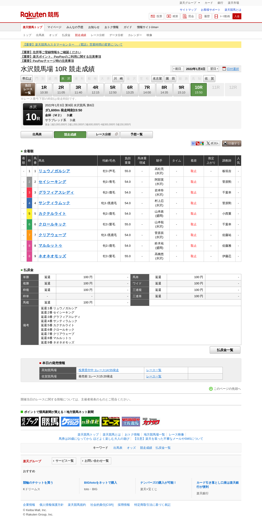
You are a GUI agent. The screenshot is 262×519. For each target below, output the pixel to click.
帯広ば (26, 78)
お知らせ (93, 27)
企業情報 (29, 504)
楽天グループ (188, 2)
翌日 (213, 68)
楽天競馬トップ (32, 27)
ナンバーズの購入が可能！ (158, 482)
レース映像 (176, 434)
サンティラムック (54, 203)
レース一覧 (153, 370)
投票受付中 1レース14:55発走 (99, 370)
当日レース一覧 (28, 89)
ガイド (128, 27)
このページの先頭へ (227, 388)
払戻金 (66, 35)
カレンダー (135, 35)
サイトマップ (188, 9)
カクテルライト (52, 214)
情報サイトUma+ (148, 27)
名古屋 (157, 78)
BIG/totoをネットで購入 (100, 482)
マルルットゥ (50, 245)
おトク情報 (111, 27)
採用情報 (124, 504)
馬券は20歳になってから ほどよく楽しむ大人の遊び (94, 438)
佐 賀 (209, 78)
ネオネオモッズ (52, 256)
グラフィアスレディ (56, 192)
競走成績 (80, 35)
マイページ (54, 27)
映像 (149, 35)
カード (209, 2)
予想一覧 (137, 134)
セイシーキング (52, 182)
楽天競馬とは (233, 9)
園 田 (170, 78)
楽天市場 (233, 2)
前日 (178, 68)
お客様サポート (210, 9)
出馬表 (40, 35)
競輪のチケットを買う (38, 482)
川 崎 (118, 78)
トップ (27, 35)
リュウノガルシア (54, 171)
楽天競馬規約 (77, 504)
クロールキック (52, 224)
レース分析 (98, 35)
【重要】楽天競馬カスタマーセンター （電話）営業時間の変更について (73, 44)
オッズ (53, 35)
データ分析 (116, 35)
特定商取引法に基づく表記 (152, 504)
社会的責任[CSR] (102, 504)
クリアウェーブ (52, 235)
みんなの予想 (74, 27)
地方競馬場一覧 (154, 434)
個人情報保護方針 (51, 504)
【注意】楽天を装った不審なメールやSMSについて (168, 438)
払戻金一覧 (225, 350)
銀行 (220, 2)
